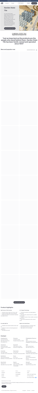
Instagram (24, 390)
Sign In (28, 3)
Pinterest (28, 390)
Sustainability (18, 374)
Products (7, 3)
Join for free (34, 3)
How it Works (18, 372)
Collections (4, 377)
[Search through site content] (22, 3)
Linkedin (32, 390)
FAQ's (28, 372)
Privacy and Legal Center (31, 374)
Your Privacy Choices (31, 377)
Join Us (4, 386)
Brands (13, 3)
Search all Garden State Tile (10, 28)
